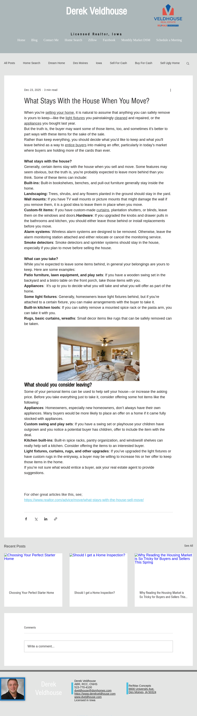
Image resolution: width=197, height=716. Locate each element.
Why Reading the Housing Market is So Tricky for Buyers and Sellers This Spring (162, 595)
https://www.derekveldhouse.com (95, 693)
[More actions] (170, 89)
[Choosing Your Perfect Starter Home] (33, 569)
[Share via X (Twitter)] (36, 519)
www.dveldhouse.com (88, 697)
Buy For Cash (143, 63)
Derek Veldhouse (96, 11)
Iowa (99, 63)
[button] (188, 63)
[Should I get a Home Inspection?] (99, 569)
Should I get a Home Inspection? (94, 593)
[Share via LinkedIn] (46, 519)
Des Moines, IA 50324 (142, 692)
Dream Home (56, 63)
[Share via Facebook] (26, 519)
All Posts (9, 63)
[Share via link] (55, 519)
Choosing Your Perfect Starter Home (31, 593)
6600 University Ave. (141, 689)
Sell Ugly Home (170, 63)
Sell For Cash (118, 63)
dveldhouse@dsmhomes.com (93, 690)
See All (188, 545)
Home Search (31, 63)
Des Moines (80, 63)
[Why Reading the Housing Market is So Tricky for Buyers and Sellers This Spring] (164, 569)
